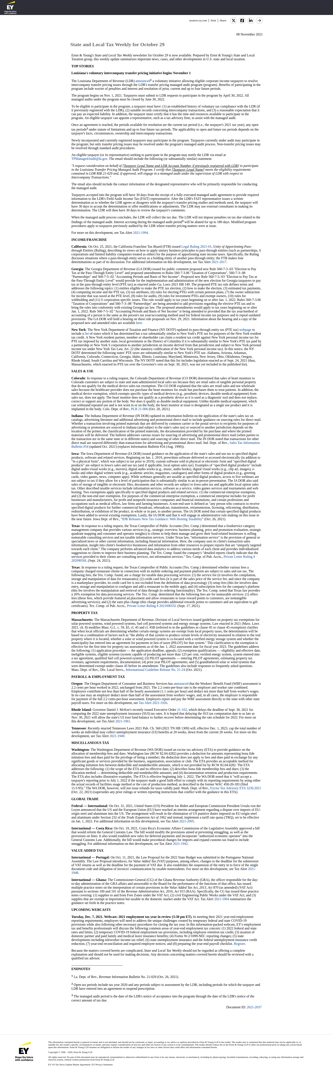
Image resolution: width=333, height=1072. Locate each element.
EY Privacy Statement (102, 1064)
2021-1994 (140, 232)
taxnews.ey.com (198, 20)
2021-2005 (186, 821)
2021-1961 (122, 721)
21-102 (182, 709)
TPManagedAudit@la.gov (89, 159)
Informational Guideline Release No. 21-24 (155, 669)
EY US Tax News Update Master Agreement (69, 1064)
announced (142, 81)
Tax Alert (145, 703)
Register (239, 943)
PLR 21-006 (139, 409)
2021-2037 (254, 1007)
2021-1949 (117, 736)
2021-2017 (219, 262)
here (139, 323)
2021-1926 (159, 703)
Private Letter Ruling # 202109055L (152, 606)
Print (213, 20)
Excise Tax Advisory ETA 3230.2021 (235, 788)
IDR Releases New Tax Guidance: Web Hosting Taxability (162, 519)
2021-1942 (180, 843)
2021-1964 (221, 899)
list (87, 333)
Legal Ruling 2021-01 (196, 246)
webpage (245, 329)
